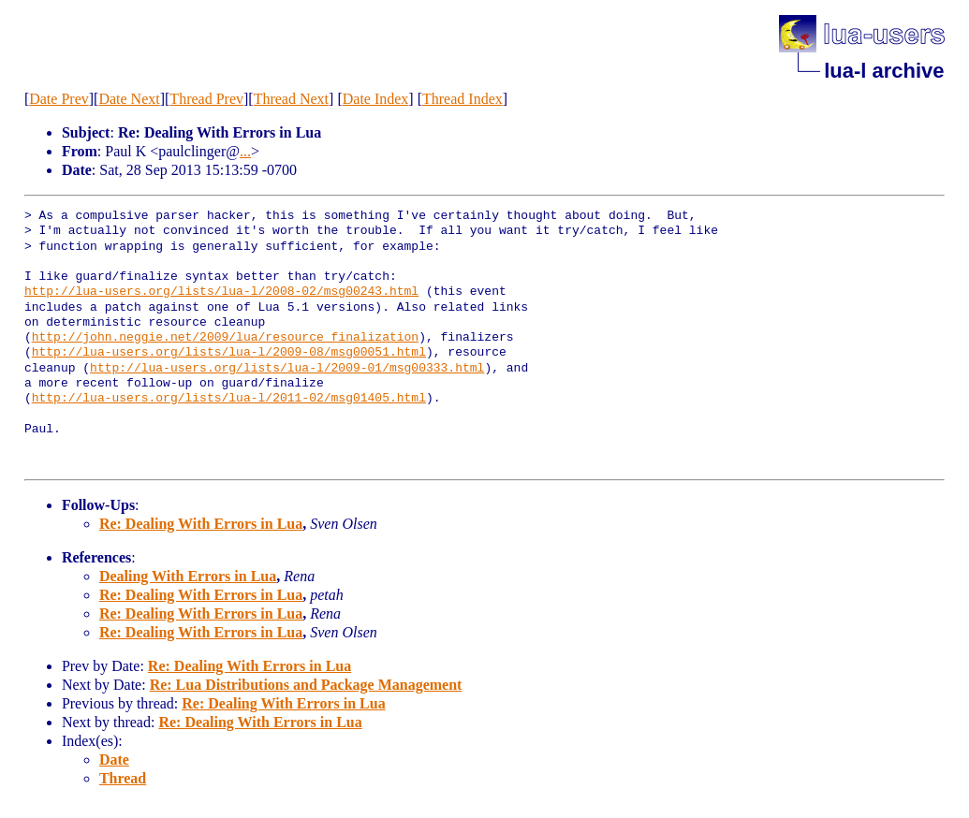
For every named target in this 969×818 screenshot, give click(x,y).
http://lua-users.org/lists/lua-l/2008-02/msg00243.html (221, 292)
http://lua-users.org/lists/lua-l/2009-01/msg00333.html (287, 368)
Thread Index (462, 99)
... (245, 151)
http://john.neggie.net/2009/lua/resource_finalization (225, 337)
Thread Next (291, 99)
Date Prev (59, 99)
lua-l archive (884, 70)
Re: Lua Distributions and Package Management (306, 685)
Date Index (376, 99)
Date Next (128, 99)
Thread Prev (206, 99)
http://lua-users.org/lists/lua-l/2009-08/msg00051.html (229, 352)
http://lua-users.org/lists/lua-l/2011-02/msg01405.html (229, 398)
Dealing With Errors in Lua (187, 576)
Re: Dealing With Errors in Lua (200, 524)
